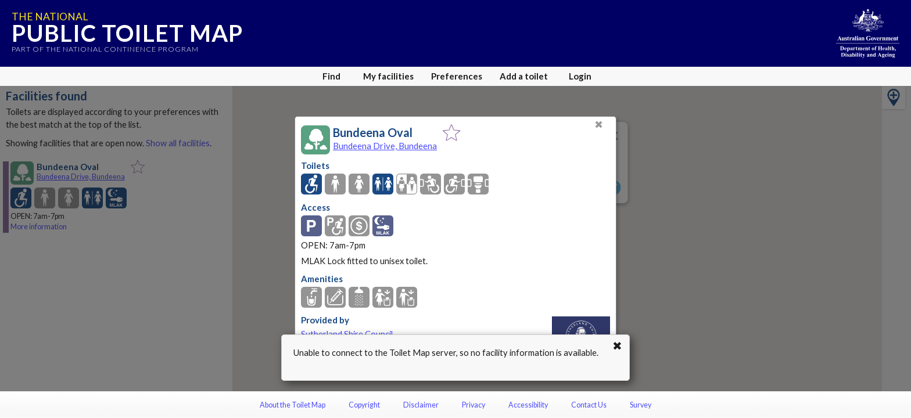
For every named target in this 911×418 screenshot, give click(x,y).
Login (580, 76)
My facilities (388, 76)
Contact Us (589, 405)
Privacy (473, 405)
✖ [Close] (598, 124)
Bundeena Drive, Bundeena (385, 145)
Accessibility (528, 405)
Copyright (364, 405)
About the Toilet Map (292, 405)
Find (331, 76)
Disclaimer (421, 405)
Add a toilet (524, 76)
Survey (640, 405)
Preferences (456, 76)
